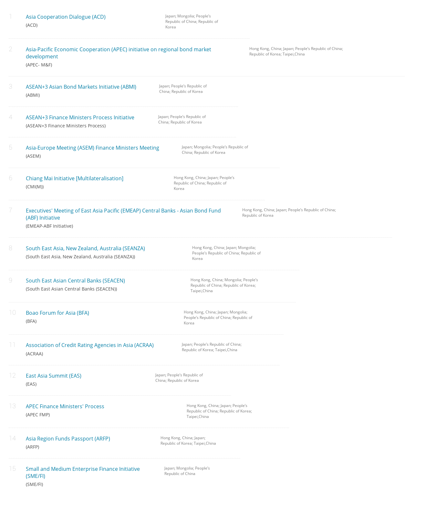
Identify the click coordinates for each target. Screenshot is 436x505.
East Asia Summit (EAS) (86, 379)
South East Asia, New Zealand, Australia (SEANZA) (104, 252)
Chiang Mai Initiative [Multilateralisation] (95, 182)
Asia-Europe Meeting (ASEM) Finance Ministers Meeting (99, 151)
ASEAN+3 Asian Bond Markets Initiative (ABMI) (88, 90)
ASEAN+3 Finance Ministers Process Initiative (87, 121)
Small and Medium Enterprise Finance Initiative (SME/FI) (90, 476)
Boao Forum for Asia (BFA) (100, 316)
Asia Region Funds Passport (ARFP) (88, 442)
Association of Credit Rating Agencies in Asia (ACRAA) (99, 349)
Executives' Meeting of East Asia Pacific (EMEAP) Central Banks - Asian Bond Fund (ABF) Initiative (129, 218)
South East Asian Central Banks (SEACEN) (103, 284)
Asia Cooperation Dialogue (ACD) (91, 20)
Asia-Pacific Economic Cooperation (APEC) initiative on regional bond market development (133, 56)
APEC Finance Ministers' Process (101, 410)
